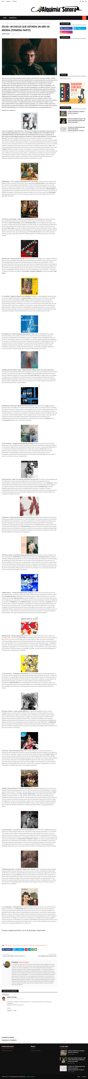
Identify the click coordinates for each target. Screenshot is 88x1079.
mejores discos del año (10, 23)
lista (22, 945)
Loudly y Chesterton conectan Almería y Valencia (76, 112)
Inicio (3, 23)
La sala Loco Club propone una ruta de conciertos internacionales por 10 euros (76, 129)
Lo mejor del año (31, 945)
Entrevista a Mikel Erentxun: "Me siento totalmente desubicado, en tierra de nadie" (76, 120)
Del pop (10, 945)
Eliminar (14, 1010)
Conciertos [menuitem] (12, 18)
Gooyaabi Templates (30, 1076)
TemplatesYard (14, 1076)
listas (24, 945)
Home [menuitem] (4, 18)
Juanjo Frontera (6, 33)
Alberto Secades (12, 997)
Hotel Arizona (44, 637)
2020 (6, 945)
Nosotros (8, 1)
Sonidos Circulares (9, 639)
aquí (35, 598)
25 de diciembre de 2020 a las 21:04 (15, 998)
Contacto (14, 1)
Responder (9, 1010)
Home (3, 1)
